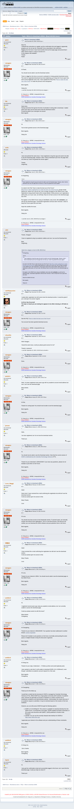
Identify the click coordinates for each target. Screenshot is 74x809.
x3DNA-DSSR (17, 7)
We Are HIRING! (43, 14)
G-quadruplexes (24, 28)
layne (7, 760)
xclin (7, 147)
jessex (7, 425)
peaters (7, 376)
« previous (65, 30)
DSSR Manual (56, 28)
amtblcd (8, 598)
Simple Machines (43, 805)
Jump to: (61, 788)
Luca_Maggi (9, 483)
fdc (6, 101)
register (20, 11)
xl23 (6, 230)
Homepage (62, 28)
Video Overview (43, 28)
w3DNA (65, 7)
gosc (7, 40)
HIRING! (67, 28)
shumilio (8, 335)
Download (12, 28)
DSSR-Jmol (30, 28)
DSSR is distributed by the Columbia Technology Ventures (36, 457)
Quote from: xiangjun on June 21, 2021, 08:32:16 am (33, 250)
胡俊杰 (7, 543)
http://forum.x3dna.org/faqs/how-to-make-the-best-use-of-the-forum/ (40, 189)
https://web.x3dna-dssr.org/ (32, 717)
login (16, 11)
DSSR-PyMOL (37, 28)
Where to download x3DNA (32, 39)
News (16, 28)
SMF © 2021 (36, 805)
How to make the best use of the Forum (39, 318)
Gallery (19, 28)
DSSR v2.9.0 (50, 28)
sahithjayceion (10, 291)
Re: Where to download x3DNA (33, 63)
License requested (30, 632)
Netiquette (7, 28)
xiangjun (8, 63)
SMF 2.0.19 (30, 805)
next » (70, 30)
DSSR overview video (53, 14)
